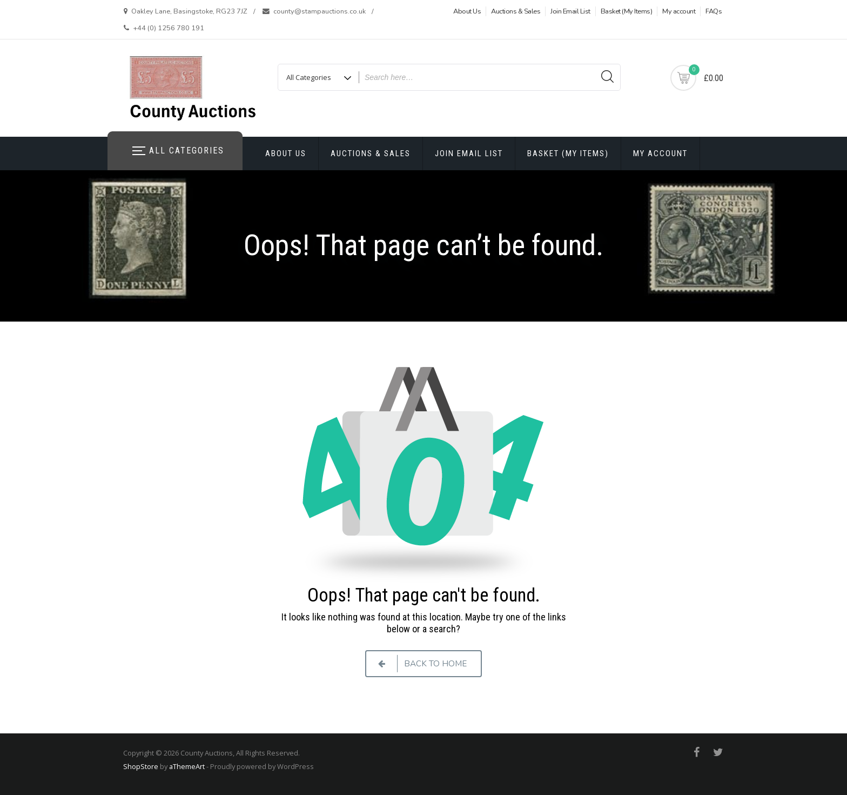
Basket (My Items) (627, 11)
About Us (467, 11)
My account (678, 11)
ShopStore (140, 766)
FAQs (713, 11)
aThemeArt (187, 766)
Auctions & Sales (515, 11)
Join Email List (570, 11)
